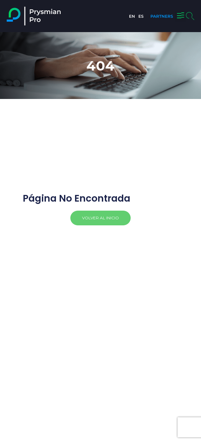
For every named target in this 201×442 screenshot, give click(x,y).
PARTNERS (161, 16)
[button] (180, 16)
